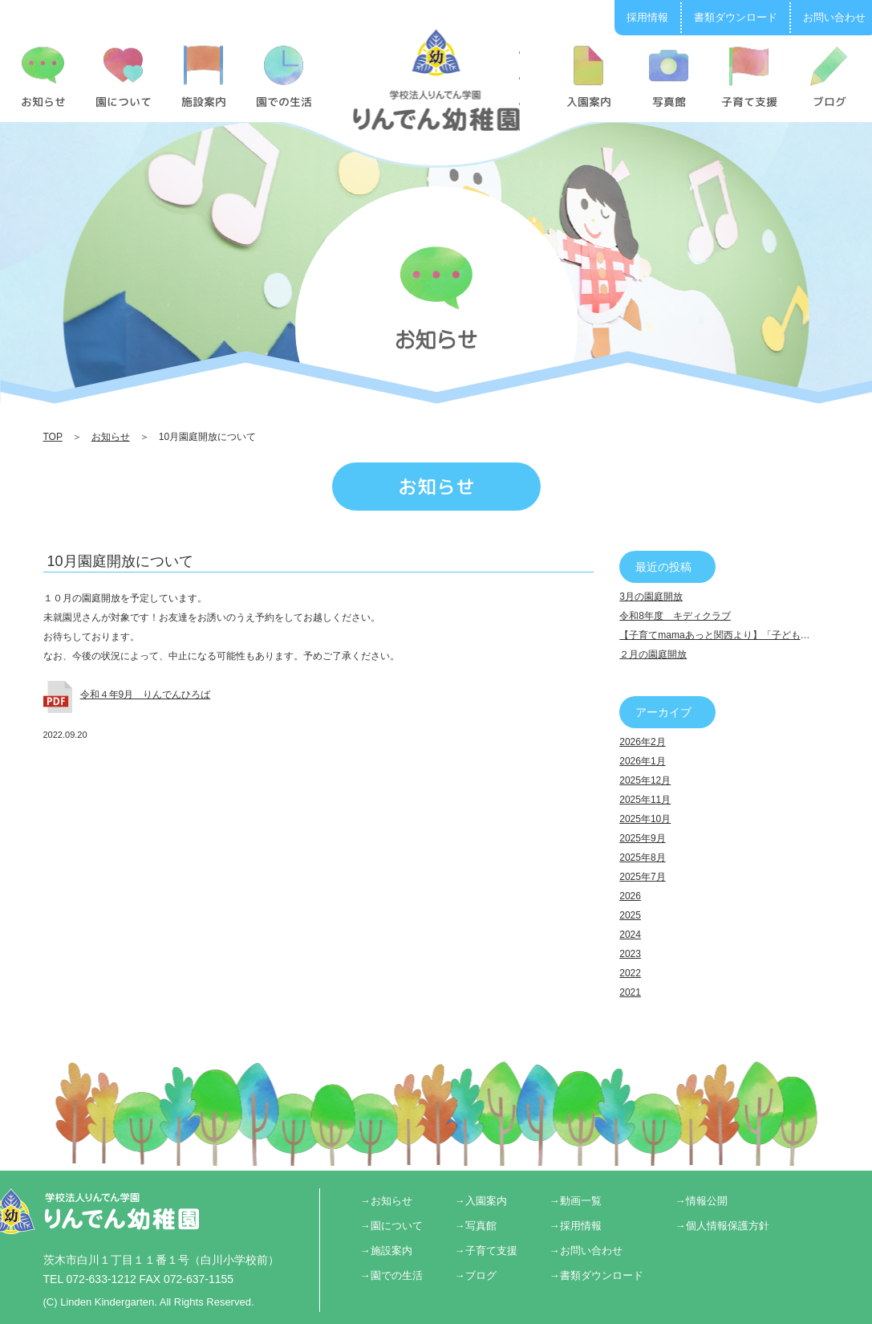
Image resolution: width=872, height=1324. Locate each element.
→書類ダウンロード (596, 1275)
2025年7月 (642, 876)
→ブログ (476, 1275)
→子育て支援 (486, 1251)
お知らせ (110, 436)
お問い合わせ (834, 17)
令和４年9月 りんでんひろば (145, 694)
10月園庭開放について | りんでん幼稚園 (436, 79)
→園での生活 (391, 1275)
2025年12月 (645, 780)
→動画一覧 (576, 1201)
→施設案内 (386, 1251)
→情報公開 (701, 1201)
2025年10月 (645, 819)
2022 (630, 973)
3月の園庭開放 (651, 596)
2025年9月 (642, 838)
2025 (630, 915)
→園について (391, 1226)
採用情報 (647, 17)
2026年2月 (642, 742)
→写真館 (476, 1226)
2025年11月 (645, 799)
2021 (630, 992)
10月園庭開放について (120, 561)
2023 (630, 953)
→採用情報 (576, 1226)
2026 (630, 896)
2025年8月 (642, 857)
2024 (630, 934)
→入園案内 (481, 1201)
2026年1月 (642, 761)
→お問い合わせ (586, 1251)
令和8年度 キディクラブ (675, 615)
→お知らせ (386, 1201)
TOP (53, 436)
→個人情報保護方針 (722, 1226)
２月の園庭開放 (653, 654)
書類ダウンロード (735, 17)
